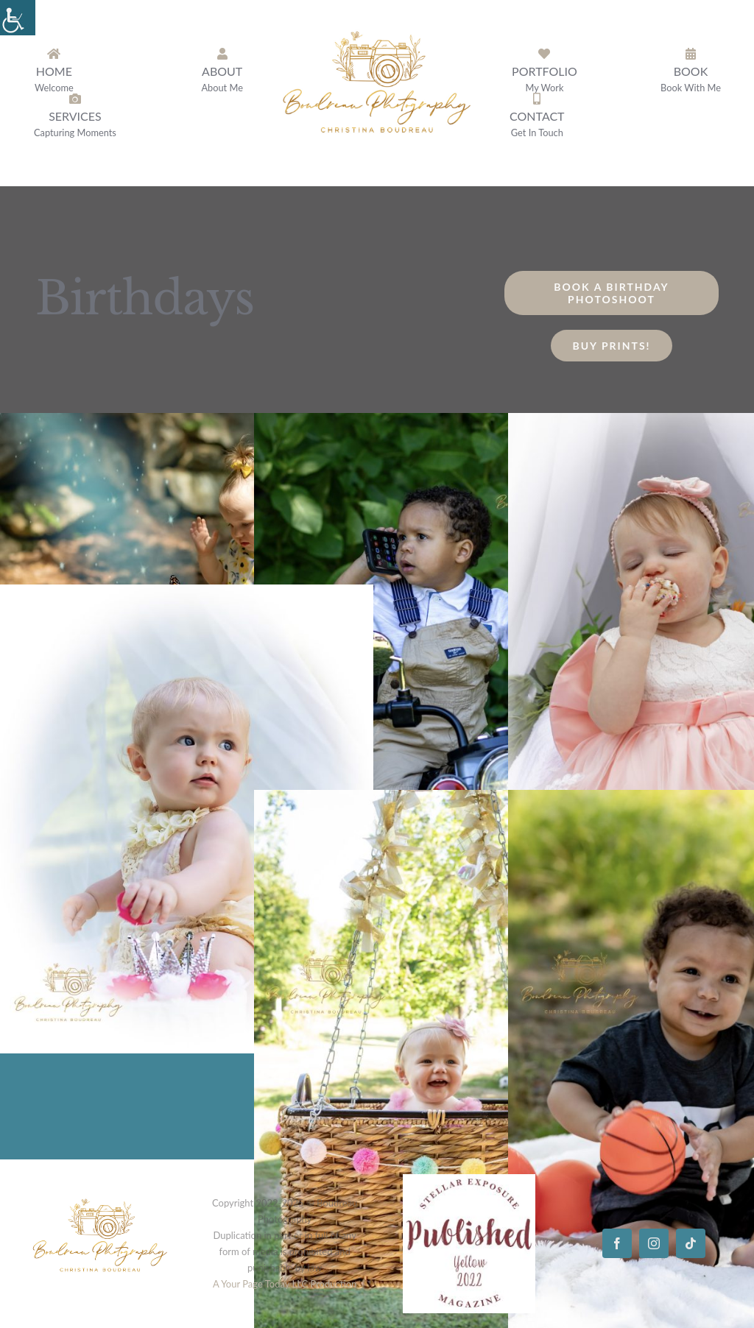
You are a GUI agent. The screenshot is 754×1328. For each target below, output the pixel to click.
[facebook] (617, 1243)
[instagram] (654, 1243)
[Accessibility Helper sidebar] (17, 17)
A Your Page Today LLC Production (284, 1284)
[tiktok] (690, 1243)
